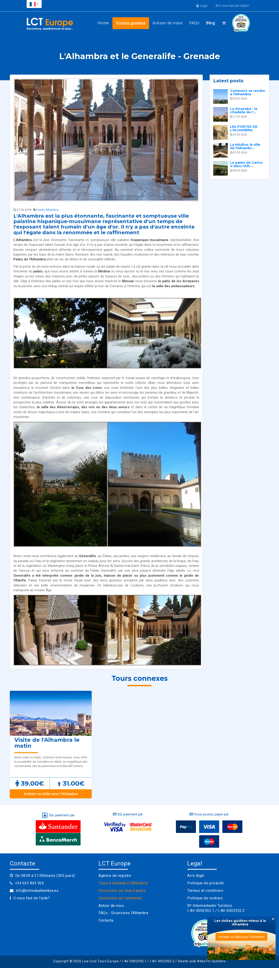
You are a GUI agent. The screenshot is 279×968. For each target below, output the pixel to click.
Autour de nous (167, 22)
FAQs (194, 22)
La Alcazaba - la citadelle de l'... (243, 110)
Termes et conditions (205, 890)
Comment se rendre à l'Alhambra (247, 92)
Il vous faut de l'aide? (232, 6)
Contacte (106, 920)
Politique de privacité (205, 883)
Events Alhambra (47, 209)
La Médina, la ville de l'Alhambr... (245, 146)
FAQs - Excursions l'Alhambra (123, 913)
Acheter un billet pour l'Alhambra (51, 794)
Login (202, 6)
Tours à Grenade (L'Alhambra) (123, 883)
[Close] (273, 918)
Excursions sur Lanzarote (120, 898)
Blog (210, 22)
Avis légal (195, 875)
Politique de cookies (205, 898)
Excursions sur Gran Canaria (122, 890)
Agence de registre (115, 875)
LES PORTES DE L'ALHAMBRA (243, 128)
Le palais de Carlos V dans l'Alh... (246, 164)
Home (103, 22)
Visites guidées (131, 23)
